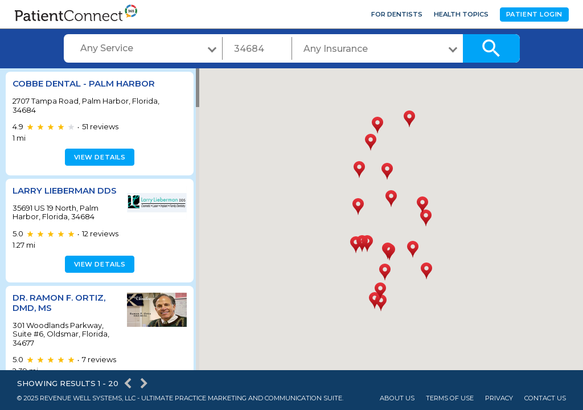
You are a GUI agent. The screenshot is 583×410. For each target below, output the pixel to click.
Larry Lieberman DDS (65, 190)
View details (98, 157)
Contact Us (545, 398)
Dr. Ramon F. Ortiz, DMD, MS (59, 302)
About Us (397, 398)
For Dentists (396, 14)
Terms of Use (450, 398)
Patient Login (534, 14)
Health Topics (461, 14)
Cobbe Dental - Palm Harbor (84, 83)
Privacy (499, 398)
